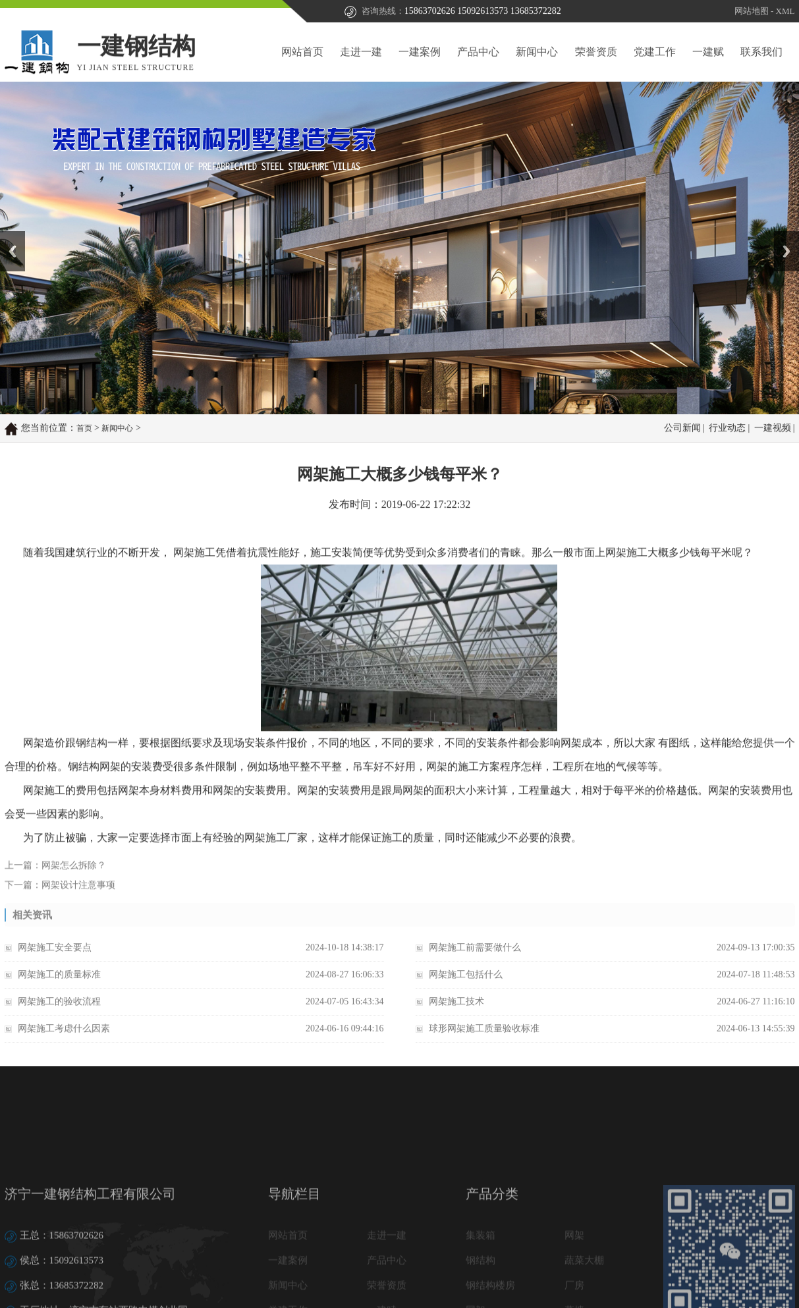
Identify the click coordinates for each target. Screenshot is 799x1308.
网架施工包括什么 (466, 984)
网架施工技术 (456, 1011)
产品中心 (478, 51)
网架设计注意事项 (78, 893)
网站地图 (751, 11)
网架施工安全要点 (55, 957)
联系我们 (761, 51)
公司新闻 (682, 429)
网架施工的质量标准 (59, 984)
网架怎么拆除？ (73, 873)
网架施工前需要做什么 (475, 957)
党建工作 (655, 51)
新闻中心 (537, 51)
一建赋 (708, 51)
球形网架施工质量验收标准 (484, 1038)
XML (785, 11)
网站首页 (302, 51)
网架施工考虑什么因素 (64, 1038)
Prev (7, 235)
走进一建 (361, 51)
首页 (84, 429)
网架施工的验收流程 (59, 1011)
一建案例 (420, 51)
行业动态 (727, 429)
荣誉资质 (596, 51)
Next (781, 235)
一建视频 (772, 429)
